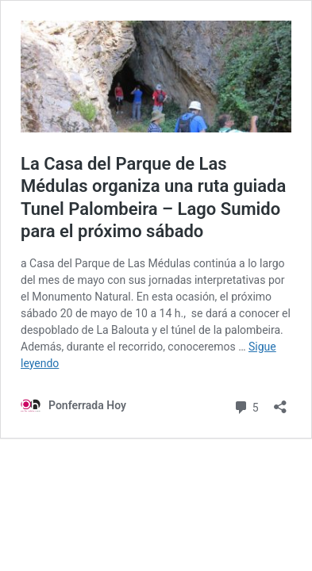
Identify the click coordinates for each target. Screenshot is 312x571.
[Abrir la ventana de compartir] (280, 401)
